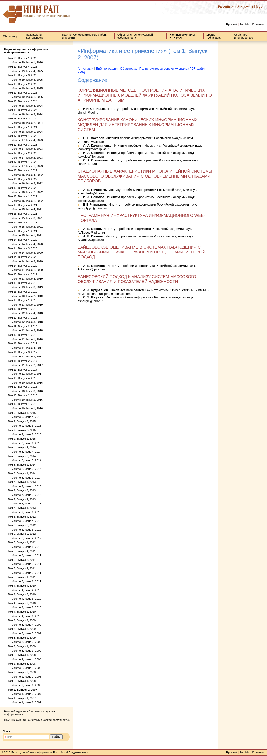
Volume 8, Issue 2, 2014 (24, 468)
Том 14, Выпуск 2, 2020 (22, 256)
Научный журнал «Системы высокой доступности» (37, 719)
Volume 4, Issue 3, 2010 (24, 598)
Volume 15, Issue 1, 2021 (25, 235)
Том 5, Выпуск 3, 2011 (22, 559)
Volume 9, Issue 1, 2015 (24, 443)
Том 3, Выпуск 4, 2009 (22, 620)
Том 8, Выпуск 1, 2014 (22, 473)
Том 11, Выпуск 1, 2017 (22, 369)
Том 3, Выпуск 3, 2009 (22, 628)
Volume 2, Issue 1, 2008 (24, 685)
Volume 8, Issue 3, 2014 (24, 460)
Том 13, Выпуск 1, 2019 (22, 300)
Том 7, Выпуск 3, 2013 (22, 490)
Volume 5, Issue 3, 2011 (24, 564)
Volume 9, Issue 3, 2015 (24, 425)
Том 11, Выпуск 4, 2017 (22, 343)
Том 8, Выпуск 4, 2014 (22, 447)
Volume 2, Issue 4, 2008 (24, 659)
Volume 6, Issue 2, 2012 (24, 538)
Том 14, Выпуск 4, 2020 (22, 239)
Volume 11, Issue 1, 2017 (25, 373)
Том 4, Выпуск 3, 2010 (22, 594)
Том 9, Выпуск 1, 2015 (22, 438)
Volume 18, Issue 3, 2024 (25, 114)
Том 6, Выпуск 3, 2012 (22, 525)
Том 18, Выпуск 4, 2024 (22, 101)
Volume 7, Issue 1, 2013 (24, 512)
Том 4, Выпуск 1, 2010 (22, 611)
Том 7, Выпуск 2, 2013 (22, 499)
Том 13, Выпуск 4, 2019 (22, 274)
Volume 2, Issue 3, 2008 (24, 668)
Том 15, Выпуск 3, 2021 (22, 213)
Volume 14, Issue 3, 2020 (25, 252)
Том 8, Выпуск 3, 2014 (22, 456)
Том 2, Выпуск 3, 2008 (22, 663)
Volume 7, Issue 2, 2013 (24, 503)
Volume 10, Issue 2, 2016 (25, 399)
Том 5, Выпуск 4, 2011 (22, 551)
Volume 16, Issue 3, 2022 (25, 183)
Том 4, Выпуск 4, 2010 (22, 585)
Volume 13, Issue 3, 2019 (25, 287)
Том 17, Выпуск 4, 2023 (22, 135)
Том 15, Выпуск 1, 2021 (22, 231)
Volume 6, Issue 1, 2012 (24, 546)
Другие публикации (214, 36)
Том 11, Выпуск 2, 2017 (22, 360)
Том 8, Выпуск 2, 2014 (22, 464)
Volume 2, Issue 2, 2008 (24, 676)
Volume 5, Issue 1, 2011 (24, 581)
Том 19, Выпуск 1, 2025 (22, 92)
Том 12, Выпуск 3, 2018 (22, 317)
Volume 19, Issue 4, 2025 (25, 71)
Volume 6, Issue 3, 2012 (24, 529)
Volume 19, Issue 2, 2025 (25, 88)
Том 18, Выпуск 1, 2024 (22, 127)
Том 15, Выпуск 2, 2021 (22, 222)
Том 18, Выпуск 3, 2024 (22, 109)
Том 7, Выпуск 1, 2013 (22, 507)
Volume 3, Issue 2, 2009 (24, 641)
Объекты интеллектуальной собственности (135, 36)
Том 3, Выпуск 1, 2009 (22, 646)
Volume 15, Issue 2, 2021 (25, 226)
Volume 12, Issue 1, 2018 (25, 339)
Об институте (11, 36)
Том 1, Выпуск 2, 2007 (22, 689)
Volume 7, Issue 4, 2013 (24, 486)
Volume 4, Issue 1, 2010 (24, 616)
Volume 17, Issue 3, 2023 (25, 148)
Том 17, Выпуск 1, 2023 (22, 161)
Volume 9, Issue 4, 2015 (24, 416)
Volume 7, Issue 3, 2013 (24, 494)
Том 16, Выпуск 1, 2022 (22, 196)
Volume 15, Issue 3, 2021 (25, 218)
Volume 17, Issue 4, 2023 (25, 140)
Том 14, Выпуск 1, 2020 (22, 265)
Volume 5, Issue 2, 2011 (24, 572)
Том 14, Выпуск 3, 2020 (22, 248)
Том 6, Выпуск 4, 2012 (22, 516)
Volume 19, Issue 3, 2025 (25, 79)
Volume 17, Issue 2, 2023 (25, 157)
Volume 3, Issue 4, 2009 (24, 624)
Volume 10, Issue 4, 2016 (25, 382)
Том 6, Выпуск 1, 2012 (22, 542)
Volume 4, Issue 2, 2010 (24, 607)
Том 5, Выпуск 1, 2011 (22, 577)
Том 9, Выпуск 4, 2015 (22, 412)
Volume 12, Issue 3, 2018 (25, 321)
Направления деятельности (34, 36)
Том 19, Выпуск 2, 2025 (22, 84)
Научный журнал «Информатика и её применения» (26, 51)
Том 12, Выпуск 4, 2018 (22, 308)
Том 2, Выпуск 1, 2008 (22, 680)
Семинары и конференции (244, 36)
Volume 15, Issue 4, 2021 (25, 209)
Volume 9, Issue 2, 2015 (24, 434)
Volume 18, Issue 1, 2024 (25, 131)
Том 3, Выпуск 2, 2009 (22, 637)
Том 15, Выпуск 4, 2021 (22, 205)
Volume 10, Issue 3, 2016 (25, 391)
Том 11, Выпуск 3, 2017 (22, 352)
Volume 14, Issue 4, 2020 (25, 244)
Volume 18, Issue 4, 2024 (25, 105)
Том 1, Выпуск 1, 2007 (22, 698)
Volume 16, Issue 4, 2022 (25, 174)
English (244, 24)
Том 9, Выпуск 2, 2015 (22, 430)
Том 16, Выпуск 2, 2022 (22, 187)
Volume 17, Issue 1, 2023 (25, 166)
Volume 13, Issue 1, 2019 (25, 304)
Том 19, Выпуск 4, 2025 (22, 66)
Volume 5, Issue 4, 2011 (24, 555)
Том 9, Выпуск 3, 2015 (22, 421)
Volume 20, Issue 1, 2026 (25, 62)
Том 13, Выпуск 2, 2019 (22, 291)
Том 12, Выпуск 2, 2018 (22, 326)
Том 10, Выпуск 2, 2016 (22, 395)
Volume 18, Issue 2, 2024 (25, 122)
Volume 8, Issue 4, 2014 (24, 451)
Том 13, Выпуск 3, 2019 (22, 283)
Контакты (258, 24)
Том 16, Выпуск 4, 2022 (22, 170)
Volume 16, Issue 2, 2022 (25, 192)
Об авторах (128, 68)
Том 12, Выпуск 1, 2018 (22, 334)
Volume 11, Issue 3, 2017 (25, 356)
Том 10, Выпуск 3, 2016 (22, 386)
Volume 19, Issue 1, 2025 (25, 96)
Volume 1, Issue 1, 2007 (24, 702)
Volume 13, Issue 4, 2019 (25, 278)
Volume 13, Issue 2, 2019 (25, 296)
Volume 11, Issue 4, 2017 (25, 347)
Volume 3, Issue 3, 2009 (24, 633)
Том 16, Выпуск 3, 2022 (22, 179)
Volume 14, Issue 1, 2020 (25, 269)
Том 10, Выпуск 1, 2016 (22, 403)
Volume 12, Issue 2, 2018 (25, 330)
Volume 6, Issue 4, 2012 (24, 520)
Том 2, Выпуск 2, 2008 (22, 672)
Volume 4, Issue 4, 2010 (24, 590)
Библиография (107, 68)
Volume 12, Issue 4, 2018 (25, 313)
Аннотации (85, 68)
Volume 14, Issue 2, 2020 (25, 261)
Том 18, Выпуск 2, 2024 (22, 118)
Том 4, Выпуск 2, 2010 (22, 603)
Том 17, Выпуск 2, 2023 (22, 153)
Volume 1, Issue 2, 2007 (24, 693)
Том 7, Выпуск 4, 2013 (22, 481)
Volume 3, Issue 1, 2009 (24, 650)
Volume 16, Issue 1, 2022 (25, 200)
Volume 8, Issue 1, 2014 (24, 477)
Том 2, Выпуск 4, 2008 (22, 654)
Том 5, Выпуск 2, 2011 (22, 568)
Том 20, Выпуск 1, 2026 (22, 58)
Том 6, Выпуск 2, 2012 (22, 533)
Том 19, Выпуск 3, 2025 (22, 75)
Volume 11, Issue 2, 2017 (25, 365)
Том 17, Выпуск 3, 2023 (22, 144)
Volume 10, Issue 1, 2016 (25, 408)
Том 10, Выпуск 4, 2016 (22, 378)
